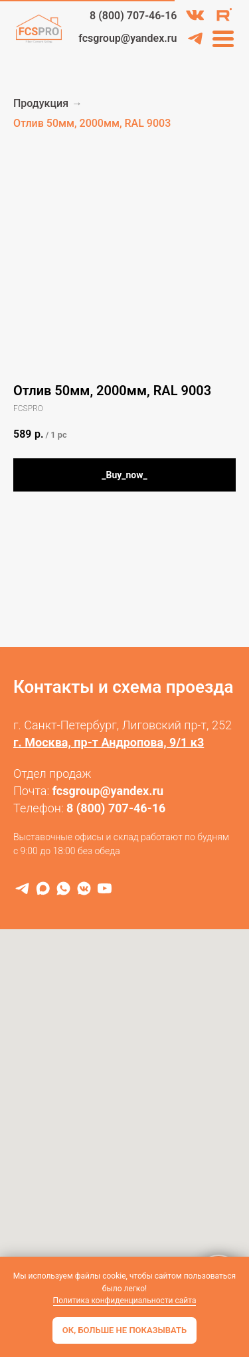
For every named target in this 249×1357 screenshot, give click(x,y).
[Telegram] (22, 888)
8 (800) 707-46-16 (115, 808)
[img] (195, 15)
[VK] (84, 888)
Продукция (40, 103)
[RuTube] (104, 888)
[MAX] (43, 888)
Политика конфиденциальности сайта (125, 1300)
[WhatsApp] (63, 888)
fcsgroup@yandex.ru (108, 791)
